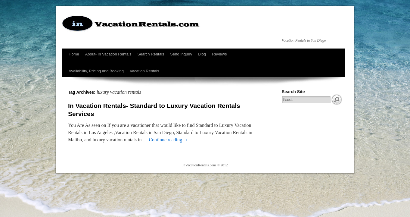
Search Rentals (150, 54)
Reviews (219, 54)
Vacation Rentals (144, 71)
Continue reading (168, 139)
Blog (202, 54)
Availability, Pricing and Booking (96, 71)
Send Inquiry (181, 54)
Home (74, 54)
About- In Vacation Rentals (108, 54)
